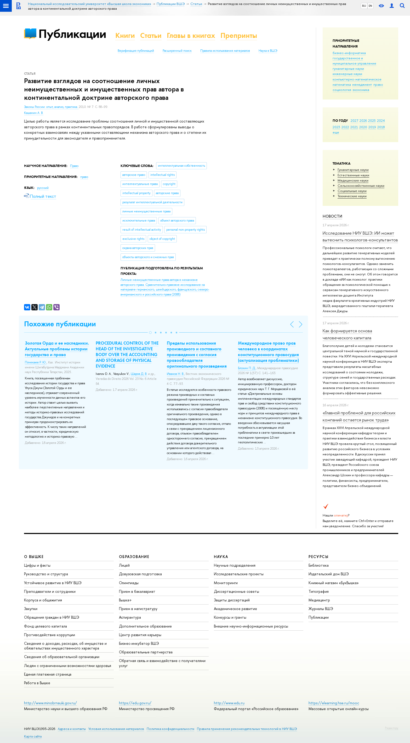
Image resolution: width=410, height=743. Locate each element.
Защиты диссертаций (232, 599)
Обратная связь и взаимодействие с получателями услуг (162, 663)
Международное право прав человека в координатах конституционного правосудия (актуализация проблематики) (268, 351)
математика (342, 84)
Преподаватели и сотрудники (50, 591)
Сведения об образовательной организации (61, 656)
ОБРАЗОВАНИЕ (134, 556)
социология (342, 89)
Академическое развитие (235, 608)
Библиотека (319, 565)
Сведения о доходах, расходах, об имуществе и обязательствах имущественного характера (65, 646)
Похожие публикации (60, 323)
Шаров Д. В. (139, 374)
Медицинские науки (353, 180)
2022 (345, 127)
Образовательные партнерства (146, 651)
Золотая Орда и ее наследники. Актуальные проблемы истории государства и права (57, 348)
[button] (150, 332)
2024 (381, 120)
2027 (354, 120)
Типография (319, 591)
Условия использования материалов (116, 729)
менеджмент (362, 84)
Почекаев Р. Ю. (36, 362)
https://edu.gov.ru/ (135, 702)
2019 (372, 127)
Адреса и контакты (72, 729)
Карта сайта (33, 736)
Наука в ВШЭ (268, 51)
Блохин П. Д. (247, 368)
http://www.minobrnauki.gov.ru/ (50, 702)
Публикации (72, 34)
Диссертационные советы (236, 591)
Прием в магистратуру (138, 608)
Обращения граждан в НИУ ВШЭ (51, 617)
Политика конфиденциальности (170, 729)
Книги (125, 35)
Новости (332, 216)
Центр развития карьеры (140, 634)
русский (43, 188)
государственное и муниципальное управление (354, 61)
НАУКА (221, 556)
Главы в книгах (191, 35)
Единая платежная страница (47, 674)
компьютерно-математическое (357, 79)
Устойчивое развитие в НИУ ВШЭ (53, 582)
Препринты (238, 35)
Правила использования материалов (225, 51)
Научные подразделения (234, 565)
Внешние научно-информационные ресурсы (251, 626)
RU (364, 6)
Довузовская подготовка (140, 573)
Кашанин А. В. (33, 113)
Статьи (151, 35)
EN (370, 6)
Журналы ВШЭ (321, 608)
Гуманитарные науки (353, 169)
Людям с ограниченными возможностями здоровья (67, 665)
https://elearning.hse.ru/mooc (334, 702)
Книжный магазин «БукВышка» (334, 582)
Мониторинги (226, 582)
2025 (372, 120)
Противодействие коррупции (49, 634)
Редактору (391, 728)
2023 (336, 127)
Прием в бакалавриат (137, 591)
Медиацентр (319, 599)
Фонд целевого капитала (45, 626)
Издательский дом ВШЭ (329, 573)
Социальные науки (352, 190)
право (378, 84)
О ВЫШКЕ (34, 556)
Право (74, 166)
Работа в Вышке (37, 682)
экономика (360, 89)
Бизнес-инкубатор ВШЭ (139, 643)
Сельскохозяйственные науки (361, 185)
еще (336, 132)
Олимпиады (129, 582)
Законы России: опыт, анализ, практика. (51, 107)
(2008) (165, 287)
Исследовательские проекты (239, 573)
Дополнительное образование (145, 626)
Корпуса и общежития (43, 599)
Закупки (30, 608)
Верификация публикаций (136, 51)
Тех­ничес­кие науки (352, 196)
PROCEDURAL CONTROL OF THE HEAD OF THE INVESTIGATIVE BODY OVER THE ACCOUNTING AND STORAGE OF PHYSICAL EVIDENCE (127, 354)
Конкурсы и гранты (230, 617)
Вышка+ (125, 599)
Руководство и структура (46, 573)
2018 (381, 127)
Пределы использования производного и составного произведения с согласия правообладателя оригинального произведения (197, 354)
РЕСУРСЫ (318, 556)
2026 (363, 120)
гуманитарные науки (348, 68)
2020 (363, 127)
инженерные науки (347, 73)
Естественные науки (353, 175)
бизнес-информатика (349, 52)
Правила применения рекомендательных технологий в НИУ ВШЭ (247, 729)
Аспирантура (130, 617)
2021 (354, 127)
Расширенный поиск (177, 51)
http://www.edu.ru (229, 702)
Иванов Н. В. (175, 374)
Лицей (124, 565)
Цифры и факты (37, 565)
